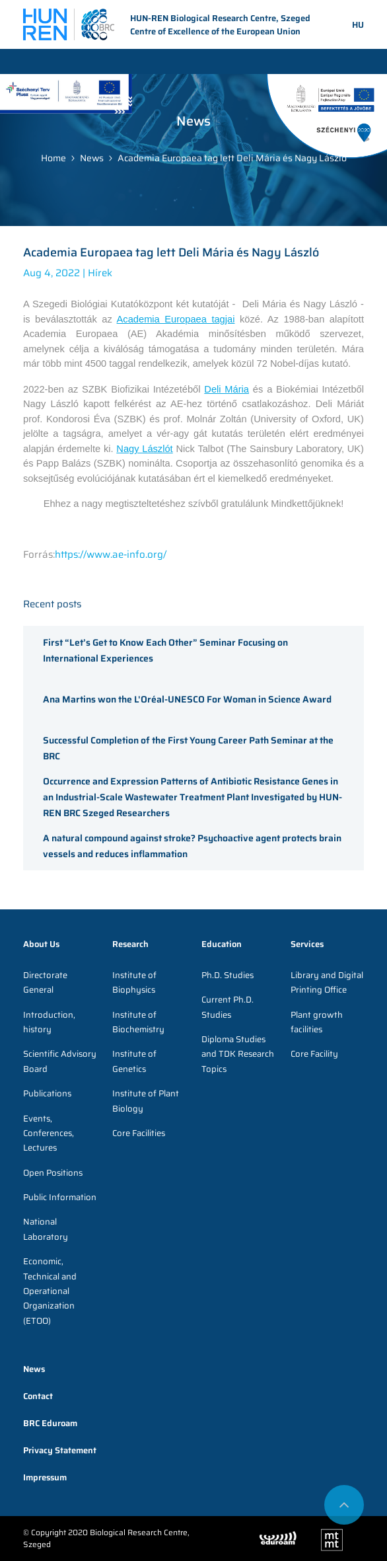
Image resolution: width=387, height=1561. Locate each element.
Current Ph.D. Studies (227, 1007)
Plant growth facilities (317, 1022)
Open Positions (53, 1173)
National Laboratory (45, 1229)
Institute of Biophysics (134, 982)
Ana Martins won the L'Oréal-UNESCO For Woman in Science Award (187, 699)
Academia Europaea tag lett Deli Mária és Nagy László (232, 158)
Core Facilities (138, 1133)
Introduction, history (49, 1022)
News (92, 158)
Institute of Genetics (134, 1061)
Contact (38, 1396)
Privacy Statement (59, 1450)
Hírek (100, 273)
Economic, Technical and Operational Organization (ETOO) (50, 1291)
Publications (47, 1093)
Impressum (45, 1477)
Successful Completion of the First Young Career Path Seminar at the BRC (188, 748)
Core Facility (314, 1054)
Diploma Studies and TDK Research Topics (237, 1054)
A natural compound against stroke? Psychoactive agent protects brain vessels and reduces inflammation (192, 846)
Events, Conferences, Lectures (48, 1133)
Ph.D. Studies (227, 975)
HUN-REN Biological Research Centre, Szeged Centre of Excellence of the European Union (166, 25)
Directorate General (45, 982)
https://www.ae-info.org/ (110, 554)
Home (53, 158)
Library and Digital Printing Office (327, 982)
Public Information (59, 1197)
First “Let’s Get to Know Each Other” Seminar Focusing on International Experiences (165, 650)
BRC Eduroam (50, 1423)
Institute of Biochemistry (138, 1022)
